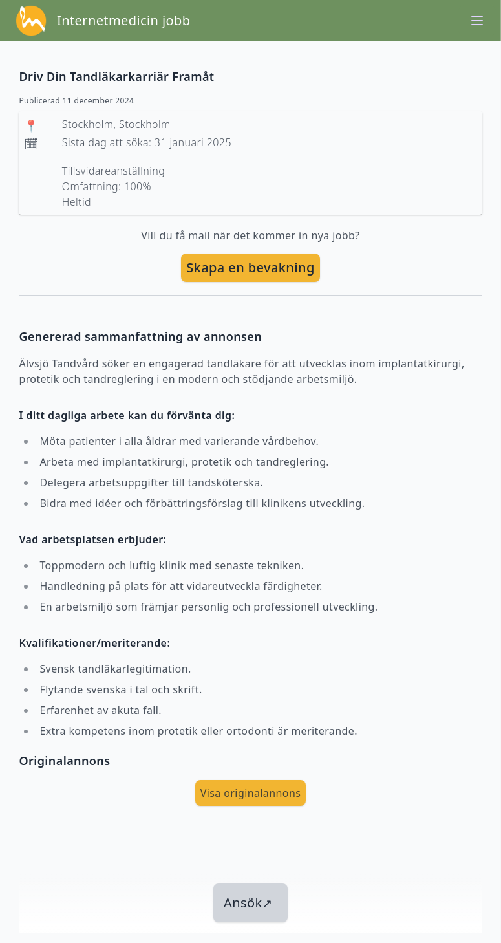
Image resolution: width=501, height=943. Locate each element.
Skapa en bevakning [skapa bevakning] (250, 267)
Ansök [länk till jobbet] (248, 902)
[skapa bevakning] (250, 268)
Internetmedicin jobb (123, 20)
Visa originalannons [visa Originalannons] (250, 793)
